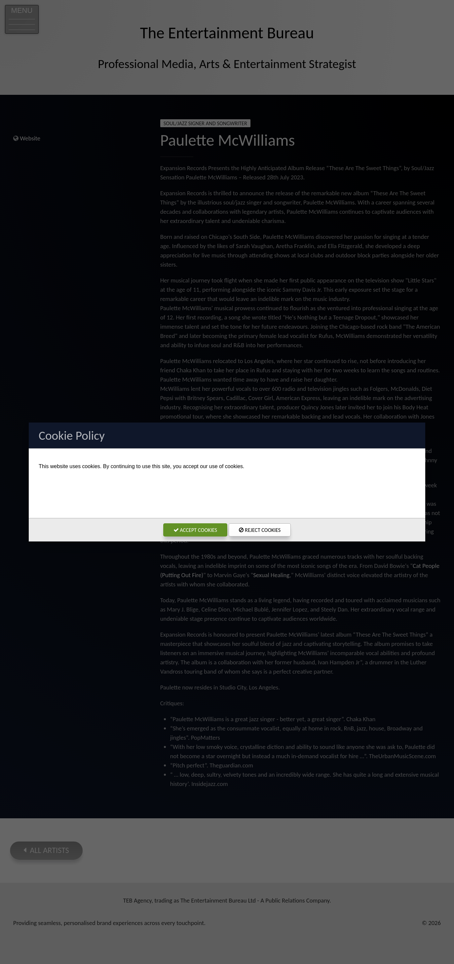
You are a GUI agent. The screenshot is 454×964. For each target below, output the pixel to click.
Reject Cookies (260, 530)
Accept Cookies (195, 530)
